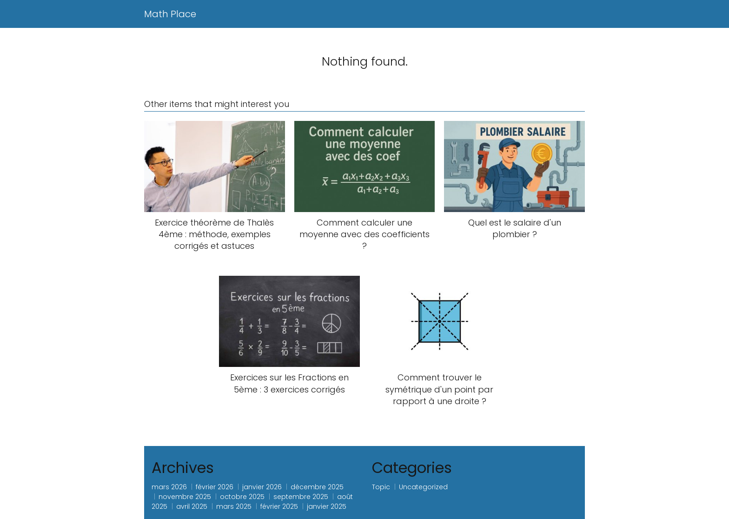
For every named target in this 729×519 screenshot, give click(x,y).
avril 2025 (191, 506)
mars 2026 (169, 487)
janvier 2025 (326, 506)
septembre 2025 (300, 496)
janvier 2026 (262, 487)
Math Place (170, 13)
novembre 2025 (185, 496)
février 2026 (214, 487)
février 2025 (279, 506)
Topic (381, 487)
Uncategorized (423, 487)
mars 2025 (234, 506)
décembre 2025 (317, 487)
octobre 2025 (242, 496)
